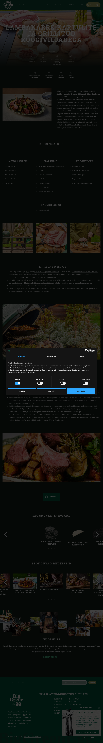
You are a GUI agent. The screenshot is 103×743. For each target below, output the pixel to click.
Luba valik (51, 391)
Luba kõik (81, 391)
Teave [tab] (81, 356)
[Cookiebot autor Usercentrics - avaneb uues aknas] (86, 350)
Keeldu (22, 391)
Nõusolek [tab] (21, 356)
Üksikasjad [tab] (51, 356)
